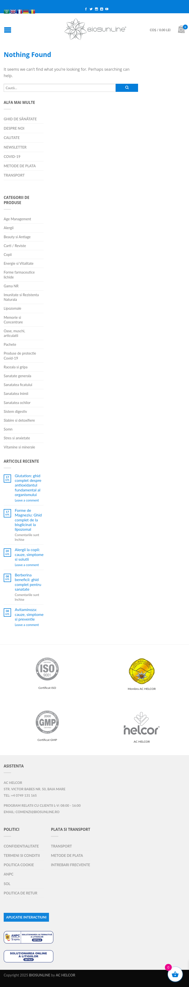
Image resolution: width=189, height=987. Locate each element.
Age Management (17, 219)
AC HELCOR (13, 783)
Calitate (12, 138)
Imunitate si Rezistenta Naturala (21, 297)
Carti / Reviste (15, 246)
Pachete (10, 344)
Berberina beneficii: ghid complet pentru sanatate (28, 581)
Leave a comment (27, 500)
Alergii (9, 228)
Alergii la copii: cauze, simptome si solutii (29, 554)
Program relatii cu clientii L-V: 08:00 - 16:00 (42, 805)
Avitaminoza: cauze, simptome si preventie (29, 614)
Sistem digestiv (15, 411)
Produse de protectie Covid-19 (20, 355)
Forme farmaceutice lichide (19, 274)
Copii (8, 254)
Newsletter (15, 147)
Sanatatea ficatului (18, 385)
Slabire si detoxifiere (19, 420)
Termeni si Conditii (22, 855)
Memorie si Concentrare (13, 319)
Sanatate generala (17, 376)
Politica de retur (20, 893)
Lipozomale (12, 308)
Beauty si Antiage (17, 237)
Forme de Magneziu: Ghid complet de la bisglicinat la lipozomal (28, 519)
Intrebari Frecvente (70, 865)
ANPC (9, 874)
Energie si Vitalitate (18, 263)
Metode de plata (20, 166)
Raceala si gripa (16, 367)
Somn (8, 429)
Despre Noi (14, 128)
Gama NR (11, 286)
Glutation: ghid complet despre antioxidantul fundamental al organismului (28, 485)
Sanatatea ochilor (17, 403)
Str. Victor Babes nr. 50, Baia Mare (34, 789)
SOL (7, 884)
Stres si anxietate (17, 438)
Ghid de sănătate (20, 119)
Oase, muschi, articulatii (14, 333)
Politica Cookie (19, 865)
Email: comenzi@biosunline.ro (32, 812)
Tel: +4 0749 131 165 (20, 795)
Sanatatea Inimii (16, 393)
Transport (14, 175)
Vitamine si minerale (19, 447)
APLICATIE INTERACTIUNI (26, 917)
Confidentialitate (21, 846)
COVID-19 (12, 156)
